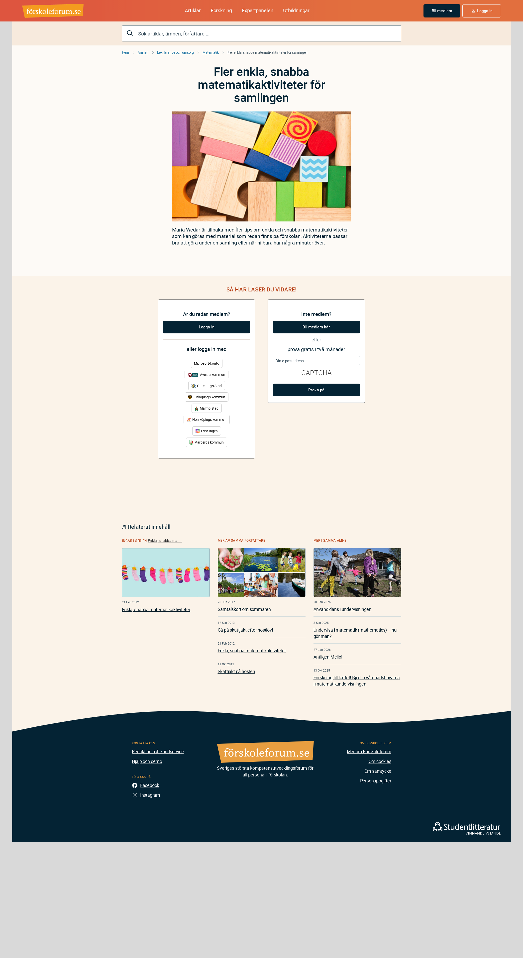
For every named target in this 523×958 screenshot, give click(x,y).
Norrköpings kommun (206, 419)
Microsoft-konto (206, 363)
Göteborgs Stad (207, 385)
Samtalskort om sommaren (244, 609)
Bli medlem (442, 10)
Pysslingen (207, 431)
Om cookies (380, 761)
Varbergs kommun (206, 442)
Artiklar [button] (193, 10)
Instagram (150, 795)
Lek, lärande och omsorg (175, 52)
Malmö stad (206, 408)
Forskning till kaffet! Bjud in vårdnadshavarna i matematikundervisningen (357, 681)
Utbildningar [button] (296, 10)
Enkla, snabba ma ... (165, 540)
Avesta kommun (206, 374)
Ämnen (143, 52)
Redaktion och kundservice (158, 751)
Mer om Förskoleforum (369, 751)
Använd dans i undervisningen (342, 609)
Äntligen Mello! (328, 657)
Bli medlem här (316, 327)
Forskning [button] (221, 10)
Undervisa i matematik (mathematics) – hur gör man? (356, 633)
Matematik (211, 52)
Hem (125, 52)
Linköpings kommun (206, 397)
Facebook (149, 785)
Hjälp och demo (147, 761)
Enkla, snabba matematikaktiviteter (156, 609)
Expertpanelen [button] (257, 10)
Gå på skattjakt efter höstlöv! (245, 630)
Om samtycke (377, 771)
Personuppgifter (375, 781)
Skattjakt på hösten (236, 671)
